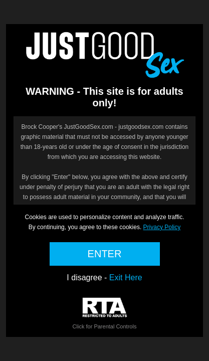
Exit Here (125, 277)
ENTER (105, 253)
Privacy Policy (162, 227)
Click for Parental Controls (105, 313)
